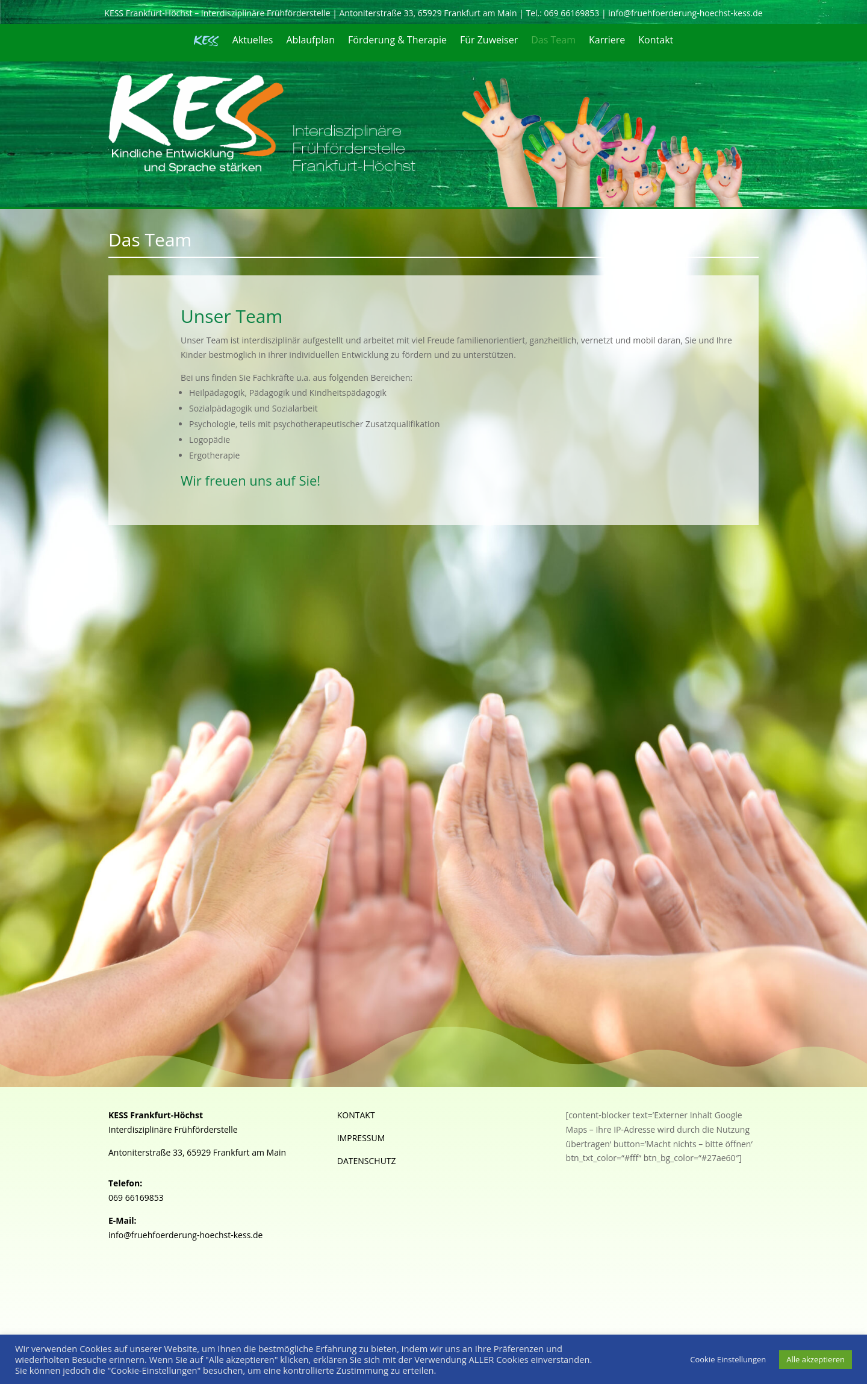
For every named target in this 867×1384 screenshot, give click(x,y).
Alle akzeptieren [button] (815, 1359)
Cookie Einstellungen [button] (728, 1359)
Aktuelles (252, 41)
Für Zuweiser (489, 41)
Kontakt (655, 41)
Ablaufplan (310, 41)
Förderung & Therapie (397, 41)
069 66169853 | (576, 13)
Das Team (553, 41)
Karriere (607, 41)
